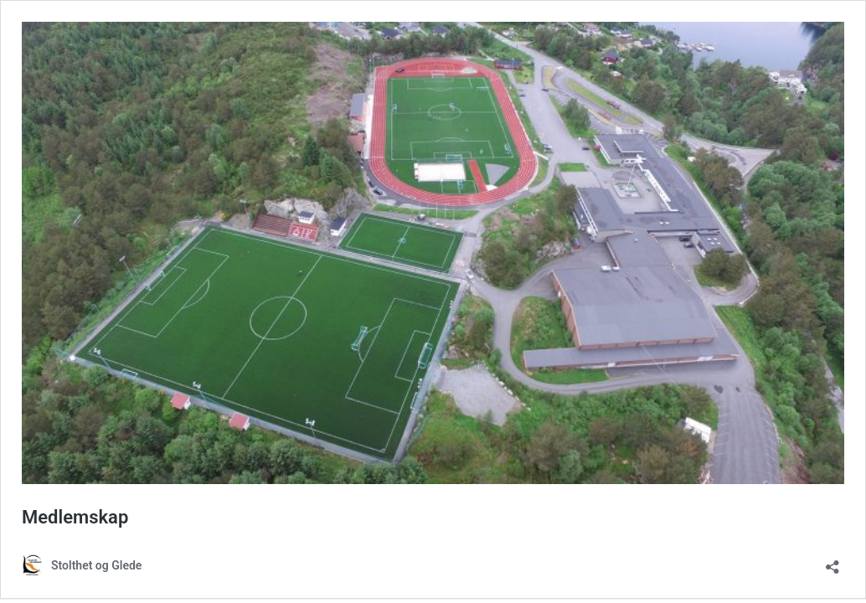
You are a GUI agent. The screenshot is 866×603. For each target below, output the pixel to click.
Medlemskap (75, 517)
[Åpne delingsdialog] (832, 562)
